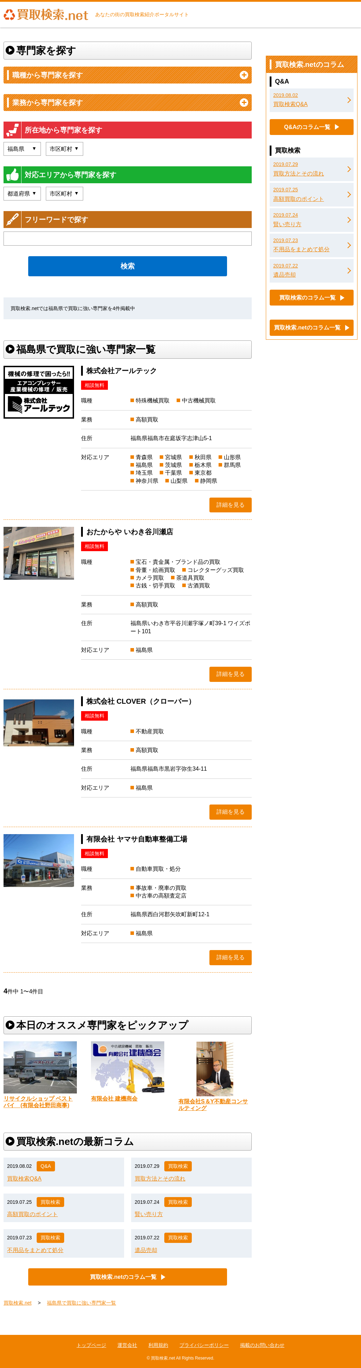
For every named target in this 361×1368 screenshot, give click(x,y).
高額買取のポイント (32, 1214)
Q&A (46, 1166)
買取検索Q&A (24, 1179)
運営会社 (127, 1345)
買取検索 (178, 1166)
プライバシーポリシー (204, 1345)
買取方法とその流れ (160, 1179)
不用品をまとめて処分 (35, 1250)
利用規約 (158, 1345)
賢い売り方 (149, 1214)
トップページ (91, 1345)
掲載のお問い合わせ (262, 1345)
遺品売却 (146, 1250)
